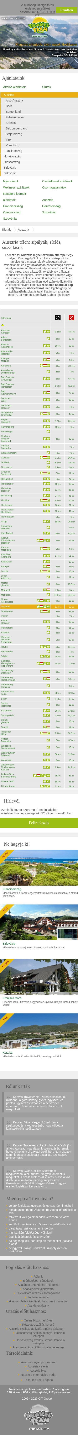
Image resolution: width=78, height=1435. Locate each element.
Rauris (4, 647)
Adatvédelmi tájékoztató (38, 1289)
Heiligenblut (7, 479)
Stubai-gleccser (5, 721)
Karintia (11, 123)
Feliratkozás (39, 823)
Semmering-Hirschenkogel (8, 678)
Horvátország (12, 156)
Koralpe (5, 566)
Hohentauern (7, 516)
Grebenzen (6, 467)
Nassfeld (5, 606)
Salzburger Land (16, 128)
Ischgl (4, 521)
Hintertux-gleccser (6, 489)
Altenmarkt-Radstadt (7, 352)
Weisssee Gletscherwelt (8, 747)
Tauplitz (5, 727)
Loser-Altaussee (6, 576)
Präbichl (5, 632)
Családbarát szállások (57, 181)
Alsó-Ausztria (14, 100)
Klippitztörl (6, 561)
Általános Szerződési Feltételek (38, 1284)
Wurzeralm (6, 760)
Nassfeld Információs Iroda (38, 1374)
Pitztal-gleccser (5, 621)
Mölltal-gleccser (5, 583)
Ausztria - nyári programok (38, 1362)
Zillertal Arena (8, 786)
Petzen (4, 616)
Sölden (4, 656)
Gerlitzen (5, 457)
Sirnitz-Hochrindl (6, 704)
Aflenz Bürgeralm (6, 338)
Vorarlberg (12, 145)
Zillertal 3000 (7, 781)
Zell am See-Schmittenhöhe (8, 775)
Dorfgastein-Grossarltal (7, 413)
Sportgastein (7, 715)
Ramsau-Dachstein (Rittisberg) (6, 639)
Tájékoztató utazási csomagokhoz (38, 1293)
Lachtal (4, 571)
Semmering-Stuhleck (7, 685)
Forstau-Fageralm (6, 446)
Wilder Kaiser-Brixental (8, 754)
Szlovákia (10, 167)
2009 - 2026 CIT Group (37, 1398)
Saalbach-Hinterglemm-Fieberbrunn (8, 663)
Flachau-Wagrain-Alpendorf (6, 438)
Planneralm (7, 627)
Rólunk (38, 1276)
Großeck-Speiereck (6, 472)
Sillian (4, 699)
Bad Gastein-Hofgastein (7, 385)
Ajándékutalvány (38, 1305)
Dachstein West (6, 399)
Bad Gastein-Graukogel (7, 378)
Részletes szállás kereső (38, 1324)
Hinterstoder (7, 483)
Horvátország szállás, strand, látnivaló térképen (40, 1341)
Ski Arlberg (6, 710)
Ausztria (9, 95)
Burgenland (13, 111)
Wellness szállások (16, 187)
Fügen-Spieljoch (5, 420)
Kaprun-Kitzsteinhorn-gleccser (8, 540)
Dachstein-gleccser (6, 406)
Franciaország (13, 150)
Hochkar (5, 500)
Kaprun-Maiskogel (6, 548)
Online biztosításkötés (38, 1320)
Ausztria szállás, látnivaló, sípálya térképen (36, 1328)
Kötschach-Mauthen (6, 527)
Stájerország (14, 134)
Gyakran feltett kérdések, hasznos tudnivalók (38, 1301)
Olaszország (12, 162)
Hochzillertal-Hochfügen (7, 510)
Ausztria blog (38, 1370)
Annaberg (6, 365)
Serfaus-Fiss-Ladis (8, 692)
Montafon (6, 595)
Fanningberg (7, 427)
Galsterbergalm (8, 453)
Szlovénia (10, 173)
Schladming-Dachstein (7, 671)
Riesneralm (7, 651)
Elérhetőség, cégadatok (38, 1280)
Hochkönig (6, 495)
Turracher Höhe (6, 732)
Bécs (9, 106)
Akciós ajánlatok (14, 87)
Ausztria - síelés (38, 1366)
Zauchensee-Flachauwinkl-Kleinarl (8, 767)
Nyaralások (11, 181)
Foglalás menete (38, 1297)
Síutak (46, 87)
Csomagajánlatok (54, 187)
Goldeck (5, 462)
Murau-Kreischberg (7, 600)
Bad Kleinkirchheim (8, 392)
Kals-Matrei (7, 533)
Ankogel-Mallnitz (5, 359)
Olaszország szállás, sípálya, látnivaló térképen (40, 1334)
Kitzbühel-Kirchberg (6, 555)
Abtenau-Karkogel (5, 331)
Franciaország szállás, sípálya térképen (38, 1347)
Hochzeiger (7, 505)
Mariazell (5, 590)
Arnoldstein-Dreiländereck (8, 371)
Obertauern (7, 611)
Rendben (66, 10)
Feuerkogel (6, 431)
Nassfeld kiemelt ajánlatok (14, 197)
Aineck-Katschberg (7, 345)
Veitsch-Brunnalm (6, 739)
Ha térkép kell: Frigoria (38, 1380)
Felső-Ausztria (15, 117)
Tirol (8, 139)
